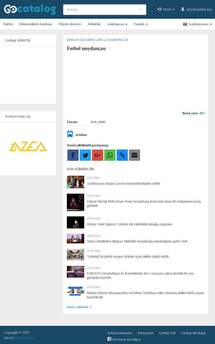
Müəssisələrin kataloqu (35, 24)
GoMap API (167, 333)
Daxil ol (166, 9)
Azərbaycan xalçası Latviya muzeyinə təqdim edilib (123, 183)
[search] (104, 9)
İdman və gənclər (85, 40)
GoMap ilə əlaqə (193, 333)
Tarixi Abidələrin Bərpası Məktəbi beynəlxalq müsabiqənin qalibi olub (137, 241)
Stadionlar (117, 40)
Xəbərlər (94, 24)
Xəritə (8, 24)
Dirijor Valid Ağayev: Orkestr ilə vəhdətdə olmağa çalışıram (129, 224)
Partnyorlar (145, 333)
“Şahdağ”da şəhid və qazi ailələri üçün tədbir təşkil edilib (128, 256)
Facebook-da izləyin (124, 339)
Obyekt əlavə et (70, 24)
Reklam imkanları (120, 333)
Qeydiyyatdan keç (196, 9)
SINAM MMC (25, 338)
